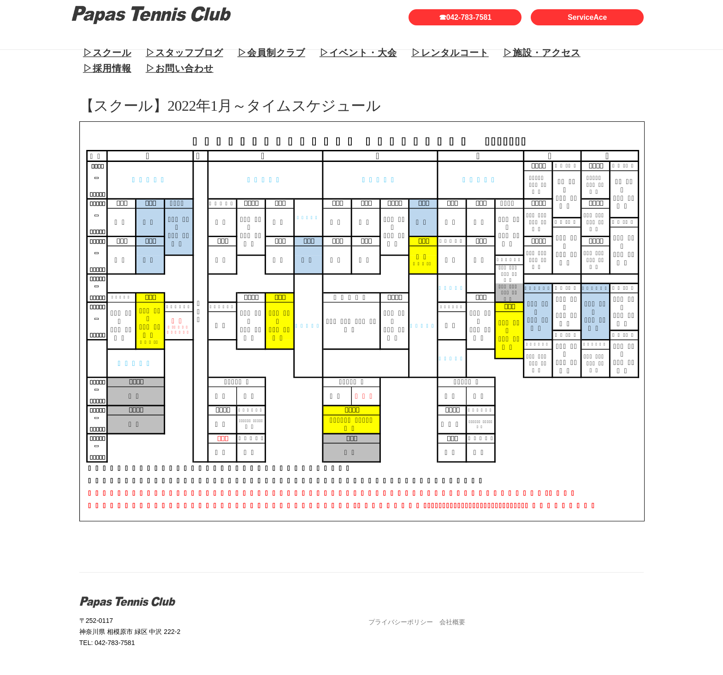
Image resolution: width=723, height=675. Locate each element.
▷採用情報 (107, 68)
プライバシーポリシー (400, 622)
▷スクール (107, 53)
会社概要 (452, 622)
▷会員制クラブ (271, 53)
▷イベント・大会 (358, 53)
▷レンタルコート (450, 53)
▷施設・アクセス (542, 53)
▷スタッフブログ (184, 53)
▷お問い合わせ (179, 68)
